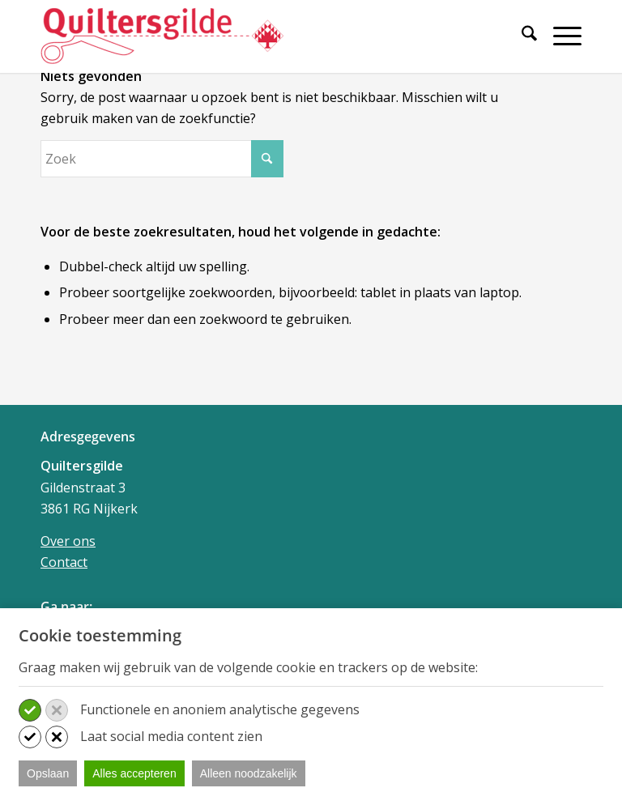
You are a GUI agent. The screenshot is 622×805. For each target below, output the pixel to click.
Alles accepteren (134, 773)
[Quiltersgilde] (161, 36)
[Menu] (559, 35)
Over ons (68, 541)
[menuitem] (521, 42)
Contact (63, 562)
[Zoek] (521, 35)
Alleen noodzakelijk (248, 773)
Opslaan (48, 773)
